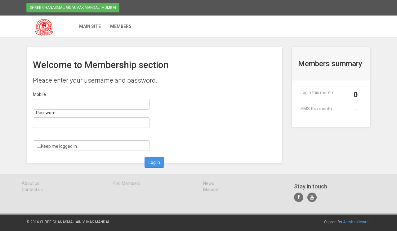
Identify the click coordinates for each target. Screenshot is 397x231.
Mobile (39, 94)
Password (46, 112)
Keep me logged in (59, 146)
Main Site (89, 26)
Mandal (210, 190)
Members (120, 26)
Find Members (127, 184)
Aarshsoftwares (357, 222)
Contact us (32, 190)
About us (30, 184)
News (208, 184)
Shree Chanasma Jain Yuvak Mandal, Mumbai (73, 7)
